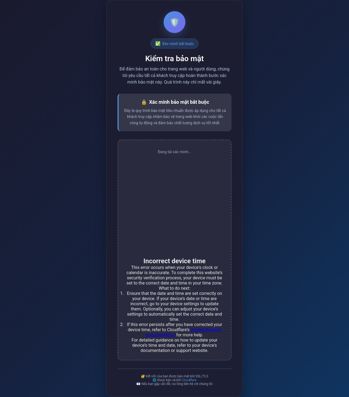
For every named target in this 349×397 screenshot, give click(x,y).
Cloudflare (189, 380)
